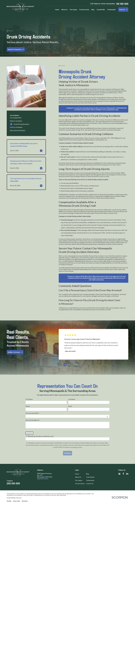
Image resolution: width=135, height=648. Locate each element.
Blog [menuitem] (92, 9)
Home (77, 474)
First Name (29, 399)
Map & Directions (42, 479)
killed (63, 101)
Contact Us (89, 483)
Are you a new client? (32, 413)
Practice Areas (80, 483)
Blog (87, 474)
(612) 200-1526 (13, 483)
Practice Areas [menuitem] (84, 9)
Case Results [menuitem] (101, 9)
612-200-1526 (122, 3)
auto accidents (107, 89)
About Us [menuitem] (64, 9)
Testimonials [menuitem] (111, 9)
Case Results (90, 477)
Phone (28, 406)
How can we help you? (32, 420)
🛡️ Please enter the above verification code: (40, 436)
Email (70, 406)
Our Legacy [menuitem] (73, 9)
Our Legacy (78, 480)
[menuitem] (26, 117)
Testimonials (90, 480)
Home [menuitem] (57, 9)
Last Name (71, 399)
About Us (78, 477)
